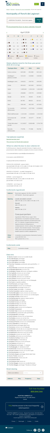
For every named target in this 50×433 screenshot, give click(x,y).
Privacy (13, 421)
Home (8, 9)
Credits (36, 421)
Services (13, 9)
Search (39, 20)
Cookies (29, 421)
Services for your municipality (23, 9)
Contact (9, 428)
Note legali (21, 421)
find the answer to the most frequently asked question (24, 407)
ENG (36, 4)
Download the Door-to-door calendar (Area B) (23, 27)
